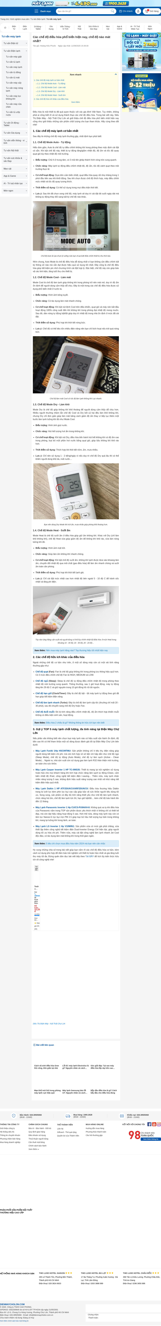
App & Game (15, 176)
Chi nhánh (125, 11)
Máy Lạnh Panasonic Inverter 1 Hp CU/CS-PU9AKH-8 (62, 807)
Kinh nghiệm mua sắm (19, 19)
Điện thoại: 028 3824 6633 (50, 1283)
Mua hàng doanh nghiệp (10, 1142)
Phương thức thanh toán (96, 1132)
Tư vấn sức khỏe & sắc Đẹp (15, 159)
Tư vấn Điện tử (15, 43)
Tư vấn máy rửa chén (13, 105)
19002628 (37, 896)
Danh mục (46, 11)
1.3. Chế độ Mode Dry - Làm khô (51, 91)
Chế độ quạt (42, 672)
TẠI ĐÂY (89, 856)
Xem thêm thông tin (150, 1139)
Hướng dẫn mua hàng (95, 1128)
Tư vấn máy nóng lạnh (14, 89)
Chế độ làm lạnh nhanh (47, 702)
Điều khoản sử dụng (37, 1135)
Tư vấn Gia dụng (15, 133)
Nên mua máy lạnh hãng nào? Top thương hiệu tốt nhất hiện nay (77, 650)
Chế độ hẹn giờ (44, 693)
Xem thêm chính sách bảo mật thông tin (14, 1321)
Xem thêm (75, 102)
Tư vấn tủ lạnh (13, 62)
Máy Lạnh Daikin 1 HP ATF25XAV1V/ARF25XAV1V (62, 788)
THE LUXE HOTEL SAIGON (55, 1273)
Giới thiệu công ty (7, 1128)
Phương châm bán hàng (10, 1139)
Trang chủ (4, 19)
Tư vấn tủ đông (13, 72)
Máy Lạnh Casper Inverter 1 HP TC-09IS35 (58, 770)
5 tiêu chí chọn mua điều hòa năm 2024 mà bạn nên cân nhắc (75, 843)
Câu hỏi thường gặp (94, 1135)
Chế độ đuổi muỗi (45, 712)
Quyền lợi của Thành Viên (68, 1136)
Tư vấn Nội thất (15, 150)
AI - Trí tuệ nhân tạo (15, 183)
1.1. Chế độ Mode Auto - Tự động (51, 83)
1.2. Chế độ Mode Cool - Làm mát (51, 87)
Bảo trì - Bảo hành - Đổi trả (40, 1128)
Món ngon (15, 191)
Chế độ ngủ (42, 681)
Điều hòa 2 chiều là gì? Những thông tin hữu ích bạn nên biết (75, 723)
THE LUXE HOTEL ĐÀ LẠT (97, 1273)
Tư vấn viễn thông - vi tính (15, 141)
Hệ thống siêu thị (7, 1132)
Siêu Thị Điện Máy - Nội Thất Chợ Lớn (49, 1024)
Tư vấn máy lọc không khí (13, 97)
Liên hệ (60, 1129)
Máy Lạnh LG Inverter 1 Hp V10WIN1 (55, 826)
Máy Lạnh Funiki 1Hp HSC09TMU (53, 751)
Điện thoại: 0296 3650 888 (134, 1283)
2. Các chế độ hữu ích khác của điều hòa (51, 99)
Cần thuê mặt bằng (37, 1142)
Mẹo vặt (15, 169)
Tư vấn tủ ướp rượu (13, 113)
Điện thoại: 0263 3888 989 (92, 1283)
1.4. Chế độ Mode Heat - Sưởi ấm (51, 95)
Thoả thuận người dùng (38, 1139)
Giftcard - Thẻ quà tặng (66, 1132)
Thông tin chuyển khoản (10, 1135)
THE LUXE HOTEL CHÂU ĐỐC (141, 1273)
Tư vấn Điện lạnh (38, 19)
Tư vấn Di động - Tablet (15, 124)
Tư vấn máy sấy (13, 83)
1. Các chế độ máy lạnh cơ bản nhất (49, 80)
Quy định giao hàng (37, 1132)
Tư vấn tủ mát (13, 77)
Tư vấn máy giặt (14, 57)
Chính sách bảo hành (37, 1146)
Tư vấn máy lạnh (14, 67)
